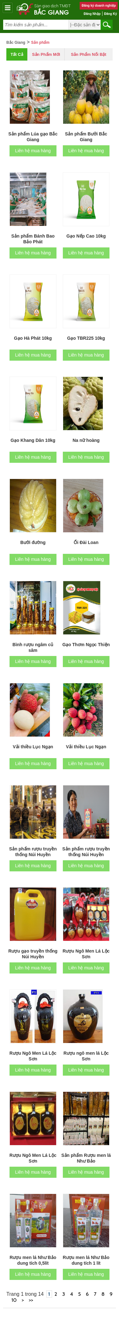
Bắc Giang (51, 12)
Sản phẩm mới (46, 54)
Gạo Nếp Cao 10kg (86, 236)
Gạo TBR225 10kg (86, 338)
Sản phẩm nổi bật (88, 54)
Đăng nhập (92, 14)
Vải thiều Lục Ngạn (33, 746)
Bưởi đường (33, 542)
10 (14, 1300)
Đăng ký (110, 14)
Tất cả (16, 54)
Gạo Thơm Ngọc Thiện (86, 644)
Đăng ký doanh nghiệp (99, 5)
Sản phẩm (40, 42)
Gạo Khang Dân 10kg (32, 440)
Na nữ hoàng (86, 440)
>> (31, 1300)
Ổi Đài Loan (86, 542)
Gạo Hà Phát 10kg (33, 338)
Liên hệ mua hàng (33, 150)
